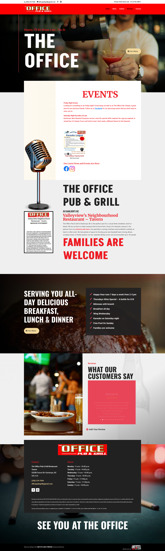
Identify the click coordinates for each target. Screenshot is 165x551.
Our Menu (133, 51)
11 (119, 419)
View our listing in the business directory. (44, 547)
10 (117, 419)
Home (108, 9)
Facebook (98, 108)
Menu (114, 9)
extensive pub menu (82, 229)
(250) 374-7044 (30, 2)
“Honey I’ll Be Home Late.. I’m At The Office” (127, 2)
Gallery (121, 9)
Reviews (130, 9)
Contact (138, 9)
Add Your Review (97, 429)
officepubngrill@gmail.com (42, 484)
